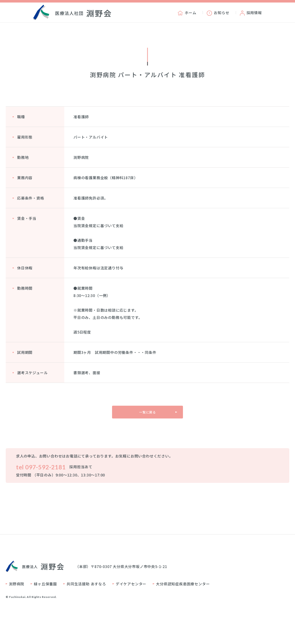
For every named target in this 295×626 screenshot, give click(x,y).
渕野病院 (16, 584)
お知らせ (218, 12)
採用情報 (251, 12)
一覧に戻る (147, 412)
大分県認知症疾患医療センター (183, 584)
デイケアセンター (131, 584)
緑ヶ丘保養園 (45, 584)
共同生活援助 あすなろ (86, 584)
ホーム (186, 12)
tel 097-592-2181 (41, 467)
